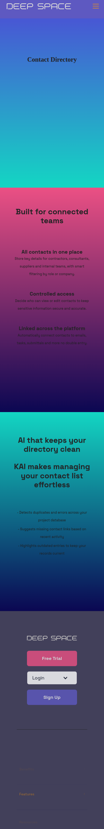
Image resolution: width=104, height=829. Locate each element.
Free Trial (52, 659)
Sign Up (51, 698)
